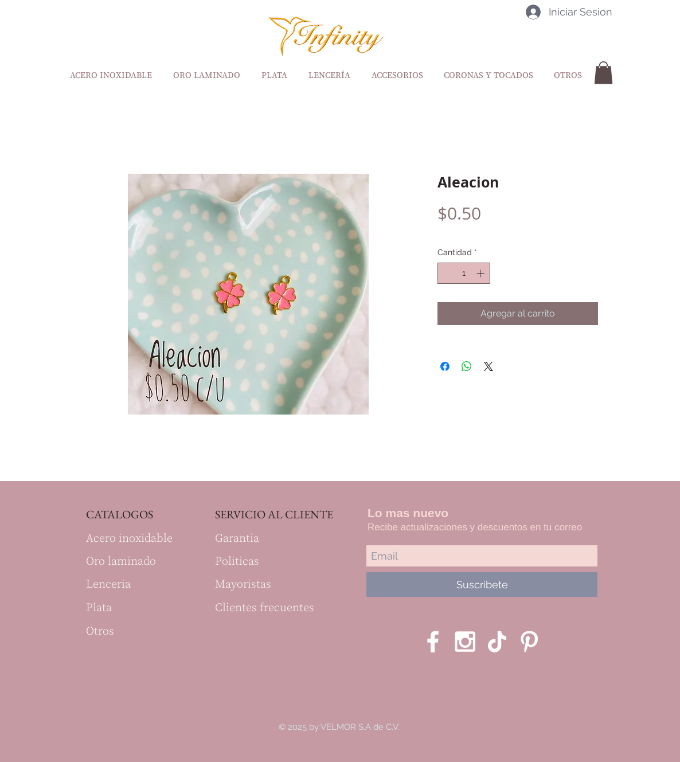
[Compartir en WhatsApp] (467, 366)
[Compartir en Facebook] (445, 366)
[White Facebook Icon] (433, 641)
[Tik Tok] (497, 641)
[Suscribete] (481, 584)
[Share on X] (488, 366)
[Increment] (481, 273)
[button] (603, 72)
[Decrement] (446, 273)
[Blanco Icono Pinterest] (529, 641)
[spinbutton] (464, 273)
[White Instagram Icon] (465, 641)
